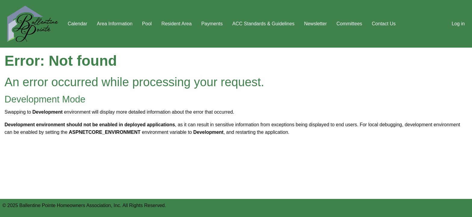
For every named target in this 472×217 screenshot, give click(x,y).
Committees (349, 23)
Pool (147, 23)
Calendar (77, 23)
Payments (212, 23)
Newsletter (315, 23)
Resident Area (176, 23)
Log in (458, 23)
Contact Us (384, 23)
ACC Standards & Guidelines (263, 23)
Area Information (114, 23)
